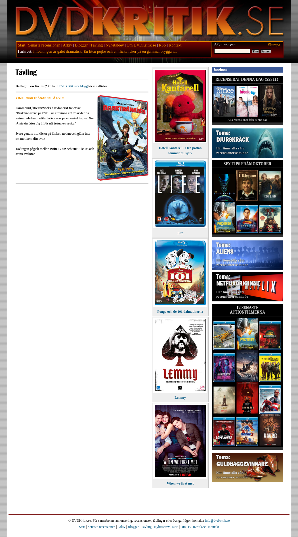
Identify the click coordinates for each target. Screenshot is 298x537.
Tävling (97, 45)
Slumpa (274, 45)
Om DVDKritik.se (141, 45)
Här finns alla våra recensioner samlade (232, 150)
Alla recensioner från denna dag (248, 119)
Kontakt (175, 45)
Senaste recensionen (44, 45)
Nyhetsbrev (115, 45)
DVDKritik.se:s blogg (73, 86)
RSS (162, 45)
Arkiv (67, 45)
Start (21, 45)
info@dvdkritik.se (217, 521)
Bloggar (81, 45)
